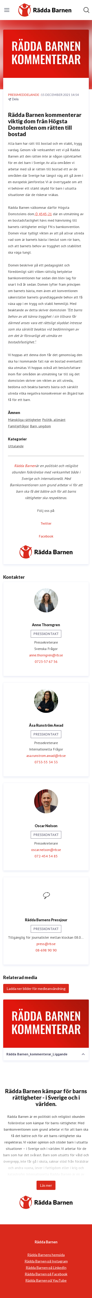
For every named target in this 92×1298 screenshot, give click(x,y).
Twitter (46, 523)
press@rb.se (46, 943)
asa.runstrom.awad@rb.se (46, 755)
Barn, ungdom (40, 426)
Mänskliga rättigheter (24, 419)
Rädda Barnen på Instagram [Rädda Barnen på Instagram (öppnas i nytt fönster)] (46, 1261)
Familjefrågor (18, 426)
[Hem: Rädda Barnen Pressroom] (44, 10)
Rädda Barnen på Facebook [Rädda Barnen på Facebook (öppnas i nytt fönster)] (46, 1274)
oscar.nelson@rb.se (46, 849)
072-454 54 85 (46, 856)
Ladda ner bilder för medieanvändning (36, 988)
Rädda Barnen (25, 465)
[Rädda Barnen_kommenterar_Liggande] (46, 1024)
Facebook (46, 536)
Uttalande (16, 446)
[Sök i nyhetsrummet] (86, 10)
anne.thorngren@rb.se (46, 655)
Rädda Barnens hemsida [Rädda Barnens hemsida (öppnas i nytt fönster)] (46, 1255)
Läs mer (46, 1185)
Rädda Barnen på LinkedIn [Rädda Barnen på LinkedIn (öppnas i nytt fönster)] (46, 1267)
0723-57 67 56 (46, 661)
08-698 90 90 (46, 950)
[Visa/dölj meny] (6, 10)
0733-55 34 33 (46, 762)
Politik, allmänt (53, 419)
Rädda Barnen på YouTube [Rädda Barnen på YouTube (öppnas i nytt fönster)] (46, 1280)
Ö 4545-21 (43, 214)
